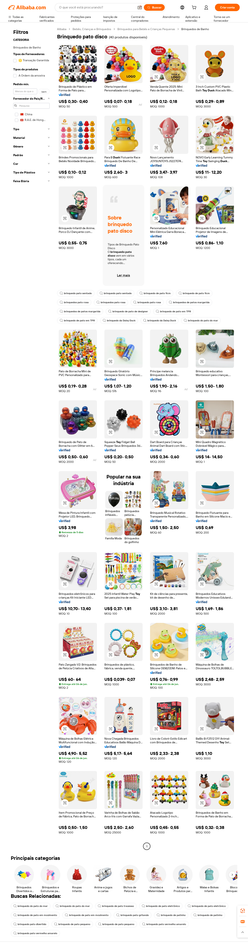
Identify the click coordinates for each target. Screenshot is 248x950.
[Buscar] (154, 7)
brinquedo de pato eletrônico (161, 906)
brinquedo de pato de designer (128, 311)
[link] (242, 910)
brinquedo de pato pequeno (72, 924)
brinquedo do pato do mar (201, 320)
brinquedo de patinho (171, 915)
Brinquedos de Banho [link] (195, 29)
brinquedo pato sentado (76, 293)
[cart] (195, 8)
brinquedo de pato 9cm (155, 293)
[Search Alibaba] (96, 7)
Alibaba (61, 29)
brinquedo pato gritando (132, 915)
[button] (139, 7)
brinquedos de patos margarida (189, 302)
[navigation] (31, 438)
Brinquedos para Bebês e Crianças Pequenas (146, 29)
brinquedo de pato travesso (116, 906)
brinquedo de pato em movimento (35, 915)
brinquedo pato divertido (29, 924)
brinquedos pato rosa (74, 302)
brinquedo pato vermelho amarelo (164, 924)
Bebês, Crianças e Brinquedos (92, 29)
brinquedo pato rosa (147, 302)
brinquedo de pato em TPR (173, 311)
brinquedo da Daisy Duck (119, 320)
